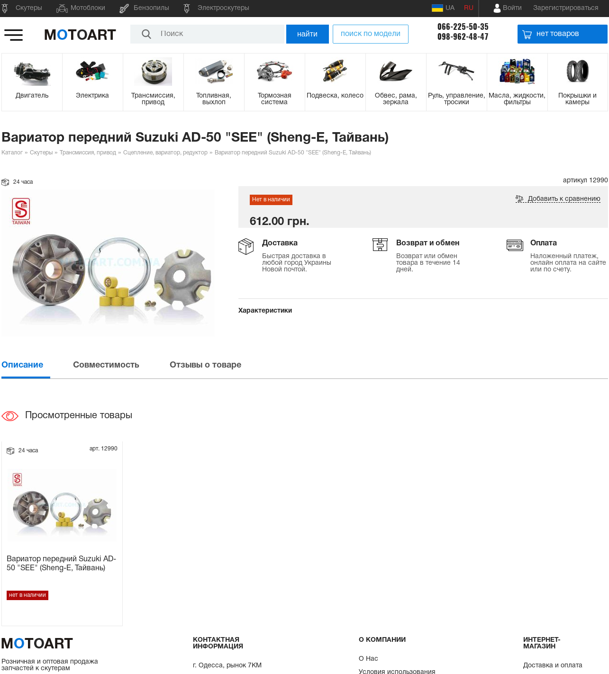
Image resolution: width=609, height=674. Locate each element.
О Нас (368, 659)
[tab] (36, 365)
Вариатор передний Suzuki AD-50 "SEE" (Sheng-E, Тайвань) (61, 564)
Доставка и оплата (552, 666)
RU (468, 8)
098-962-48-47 (463, 37)
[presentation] (36, 365)
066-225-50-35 (463, 27)
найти (307, 34)
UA (443, 8)
